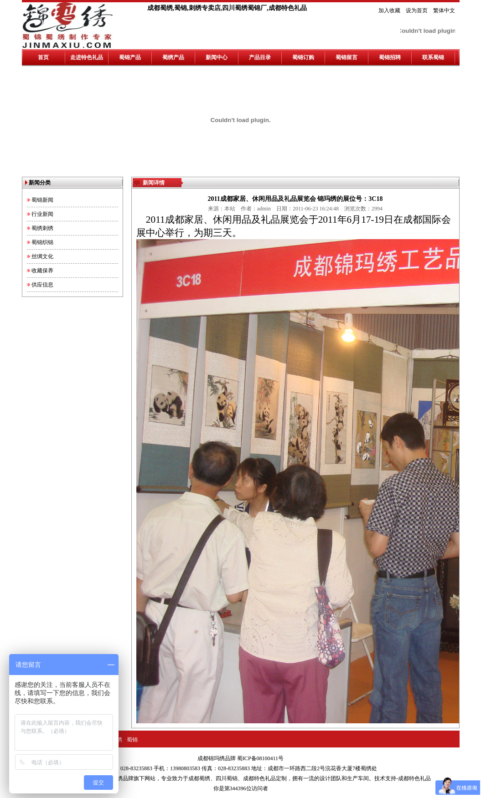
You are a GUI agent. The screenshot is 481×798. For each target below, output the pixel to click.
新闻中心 (217, 57)
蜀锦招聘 (390, 57)
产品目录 (260, 57)
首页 (43, 57)
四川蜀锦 (227, 778)
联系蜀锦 (433, 57)
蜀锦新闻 (42, 200)
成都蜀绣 (199, 778)
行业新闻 (42, 214)
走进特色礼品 (86, 57)
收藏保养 (42, 270)
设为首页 (417, 10)
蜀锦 (132, 740)
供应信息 (42, 284)
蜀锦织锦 (42, 242)
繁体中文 (444, 10)
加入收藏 (389, 10)
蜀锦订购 (303, 57)
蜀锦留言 (346, 57)
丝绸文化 (42, 256)
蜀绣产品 (173, 57)
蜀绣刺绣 (42, 228)
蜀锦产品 (130, 57)
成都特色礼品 (259, 778)
